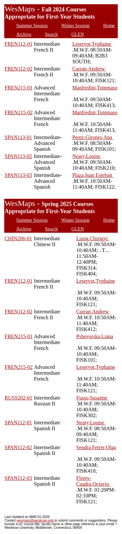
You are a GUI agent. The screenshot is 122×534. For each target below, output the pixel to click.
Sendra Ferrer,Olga (96, 447)
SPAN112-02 (18, 447)
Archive (23, 34)
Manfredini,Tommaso (94, 87)
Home (109, 25)
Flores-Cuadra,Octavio (93, 481)
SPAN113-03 (18, 175)
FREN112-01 (19, 44)
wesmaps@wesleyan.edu (35, 520)
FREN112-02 (19, 68)
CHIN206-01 (18, 238)
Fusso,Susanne (92, 397)
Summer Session (31, 25)
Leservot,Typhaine (92, 44)
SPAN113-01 (18, 137)
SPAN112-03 (18, 478)
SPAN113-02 (18, 156)
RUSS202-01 (18, 397)
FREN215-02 (19, 112)
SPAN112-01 (18, 422)
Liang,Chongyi (92, 238)
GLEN (78, 34)
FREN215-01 (19, 87)
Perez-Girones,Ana (92, 137)
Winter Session (75, 25)
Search (51, 34)
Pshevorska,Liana (94, 336)
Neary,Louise (87, 156)
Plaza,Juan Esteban (93, 175)
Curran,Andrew (89, 68)
